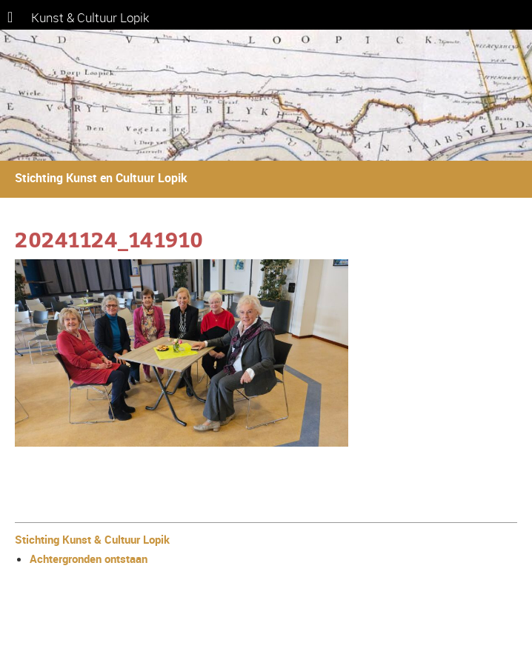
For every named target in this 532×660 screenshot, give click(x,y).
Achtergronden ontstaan (88, 558)
